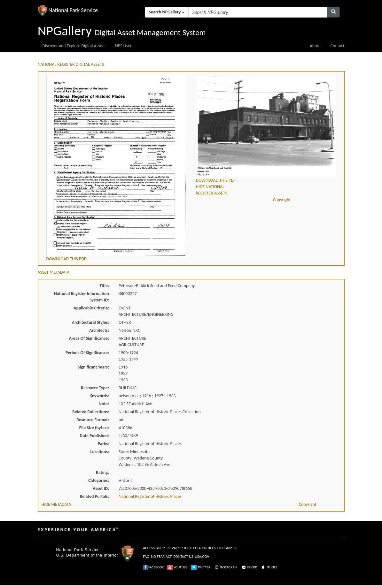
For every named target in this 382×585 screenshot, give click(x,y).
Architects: (99, 330)
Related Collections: (90, 411)
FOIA (197, 548)
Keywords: (99, 396)
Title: (104, 285)
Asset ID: (101, 488)
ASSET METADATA (54, 272)
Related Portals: (94, 496)
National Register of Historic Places (150, 496)
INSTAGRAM (226, 567)
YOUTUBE (177, 567)
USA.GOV (202, 556)
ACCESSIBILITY (154, 548)
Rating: (102, 472)
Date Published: (94, 435)
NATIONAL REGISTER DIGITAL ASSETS (71, 64)
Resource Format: (92, 419)
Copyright (282, 199)
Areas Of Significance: (89, 338)
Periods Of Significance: (87, 352)
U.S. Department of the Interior (87, 555)
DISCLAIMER (227, 548)
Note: (104, 403)
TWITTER (200, 567)
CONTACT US (183, 556)
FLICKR (249, 567)
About (315, 46)
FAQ (146, 556)
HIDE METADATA (56, 504)
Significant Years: (93, 367)
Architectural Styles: (90, 322)
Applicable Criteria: (91, 308)
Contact (338, 46)
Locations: (99, 451)
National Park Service (78, 550)
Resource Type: (95, 388)
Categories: (98, 480)
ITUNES (269, 567)
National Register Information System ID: (81, 297)
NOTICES (209, 548)
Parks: (103, 443)
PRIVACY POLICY (179, 548)
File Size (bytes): (94, 427)
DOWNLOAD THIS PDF (66, 259)
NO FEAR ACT (161, 556)
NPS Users (124, 46)
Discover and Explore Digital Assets (74, 46)
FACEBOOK (153, 567)
